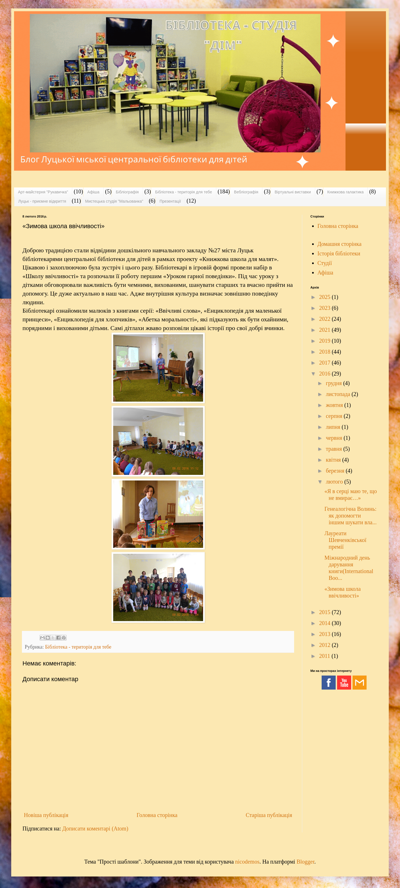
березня (336, 471)
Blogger (305, 862)
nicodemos (247, 862)
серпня (335, 416)
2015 (325, 612)
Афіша (93, 192)
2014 (325, 623)
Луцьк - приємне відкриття (42, 201)
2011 (325, 656)
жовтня (335, 405)
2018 (325, 352)
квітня (334, 460)
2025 (325, 297)
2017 (325, 363)
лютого (335, 482)
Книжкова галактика (345, 192)
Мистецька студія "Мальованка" (114, 201)
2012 (325, 645)
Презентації (170, 201)
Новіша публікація (46, 815)
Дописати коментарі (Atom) (95, 828)
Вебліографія (246, 192)
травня (334, 449)
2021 (325, 330)
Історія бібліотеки (338, 253)
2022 (325, 319)
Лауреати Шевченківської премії (345, 540)
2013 (325, 634)
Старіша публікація (269, 815)
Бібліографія (127, 192)
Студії (324, 263)
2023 (325, 308)
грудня (334, 383)
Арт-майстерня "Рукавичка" (43, 192)
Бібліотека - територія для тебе (183, 192)
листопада (339, 394)
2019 (325, 341)
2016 (325, 373)
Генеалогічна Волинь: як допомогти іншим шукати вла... (350, 515)
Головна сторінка (157, 815)
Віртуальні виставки (293, 192)
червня (335, 438)
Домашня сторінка (339, 244)
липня (334, 427)
